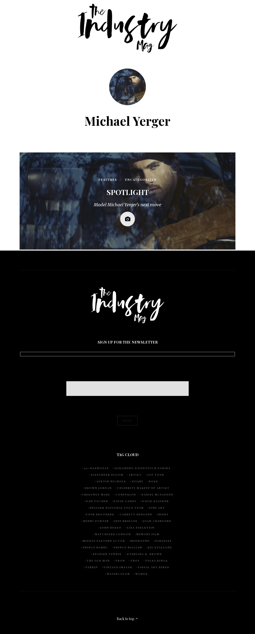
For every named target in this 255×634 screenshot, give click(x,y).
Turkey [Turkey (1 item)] (91, 567)
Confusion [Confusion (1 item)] (126, 494)
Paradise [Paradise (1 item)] (163, 540)
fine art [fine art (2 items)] (157, 507)
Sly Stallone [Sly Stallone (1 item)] (160, 547)
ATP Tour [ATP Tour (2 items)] (155, 474)
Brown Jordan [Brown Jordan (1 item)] (98, 488)
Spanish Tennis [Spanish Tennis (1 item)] (107, 554)
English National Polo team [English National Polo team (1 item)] (117, 507)
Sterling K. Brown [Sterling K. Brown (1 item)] (144, 554)
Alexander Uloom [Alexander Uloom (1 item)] (107, 474)
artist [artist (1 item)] (135, 474)
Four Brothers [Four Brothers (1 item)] (100, 514)
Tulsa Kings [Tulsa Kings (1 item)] (156, 560)
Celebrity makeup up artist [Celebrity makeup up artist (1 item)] (143, 488)
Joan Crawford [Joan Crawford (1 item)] (157, 521)
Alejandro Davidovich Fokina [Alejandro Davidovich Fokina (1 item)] (142, 468)
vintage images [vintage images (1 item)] (118, 567)
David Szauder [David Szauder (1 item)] (155, 501)
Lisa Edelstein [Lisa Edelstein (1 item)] (141, 527)
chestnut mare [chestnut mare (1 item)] (95, 494)
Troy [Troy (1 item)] (135, 560)
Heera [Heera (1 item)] (163, 514)
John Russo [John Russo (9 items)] (111, 527)
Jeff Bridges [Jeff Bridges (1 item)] (126, 521)
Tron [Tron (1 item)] (120, 560)
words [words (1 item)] (141, 574)
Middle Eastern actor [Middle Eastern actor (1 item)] (104, 540)
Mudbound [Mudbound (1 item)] (140, 540)
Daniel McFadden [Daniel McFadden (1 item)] (157, 494)
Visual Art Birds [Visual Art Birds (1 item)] (153, 567)
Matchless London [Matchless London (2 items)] (113, 534)
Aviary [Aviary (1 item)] (137, 481)
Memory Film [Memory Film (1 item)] (148, 534)
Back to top (128, 618)
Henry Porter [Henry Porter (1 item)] (96, 521)
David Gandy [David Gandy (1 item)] (125, 501)
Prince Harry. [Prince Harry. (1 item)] (95, 547)
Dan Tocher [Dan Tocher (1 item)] (97, 501)
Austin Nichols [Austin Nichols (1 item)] (111, 481)
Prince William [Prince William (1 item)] (128, 547)
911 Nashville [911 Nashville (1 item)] (96, 468)
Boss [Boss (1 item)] (153, 481)
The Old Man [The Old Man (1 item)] (98, 560)
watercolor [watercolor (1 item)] (118, 574)
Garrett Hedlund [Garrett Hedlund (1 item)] (136, 514)
